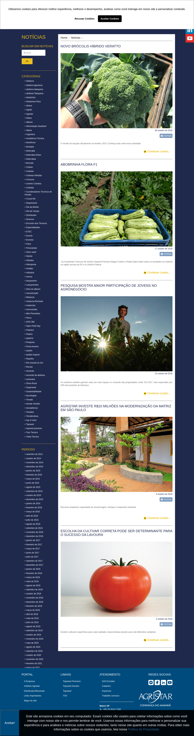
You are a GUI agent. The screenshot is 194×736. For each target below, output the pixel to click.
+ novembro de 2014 (34, 462)
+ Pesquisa (30, 342)
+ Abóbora (29, 81)
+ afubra (28, 105)
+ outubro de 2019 (33, 635)
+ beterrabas (30, 159)
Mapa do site (30, 700)
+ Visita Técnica (32, 437)
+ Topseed (29, 424)
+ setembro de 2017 (34, 561)
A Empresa (29, 681)
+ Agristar (29, 114)
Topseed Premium (72, 681)
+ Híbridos (29, 260)
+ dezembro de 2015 (34, 499)
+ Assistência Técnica (34, 138)
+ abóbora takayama (34, 89)
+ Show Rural (31, 383)
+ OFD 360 (30, 322)
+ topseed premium (33, 428)
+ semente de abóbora (35, 375)
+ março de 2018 (32, 577)
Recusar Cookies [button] (85, 18)
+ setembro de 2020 (34, 651)
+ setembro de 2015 (34, 491)
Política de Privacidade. (144, 729)
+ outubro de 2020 (33, 655)
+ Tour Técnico (31, 432)
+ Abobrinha (30, 97)
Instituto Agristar (32, 686)
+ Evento (29, 236)
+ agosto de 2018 (32, 585)
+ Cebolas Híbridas (33, 175)
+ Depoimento (31, 203)
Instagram (151, 682)
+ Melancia (29, 297)
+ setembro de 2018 (34, 589)
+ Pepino (29, 334)
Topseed (67, 691)
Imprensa (106, 691)
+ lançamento (31, 281)
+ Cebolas (29, 171)
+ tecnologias (31, 395)
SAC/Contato (108, 681)
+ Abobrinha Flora (33, 101)
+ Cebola (29, 167)
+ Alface (28, 118)
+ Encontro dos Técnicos (36, 223)
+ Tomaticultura (31, 416)
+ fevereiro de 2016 (33, 507)
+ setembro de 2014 (34, 454)
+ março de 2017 (32, 548)
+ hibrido (28, 256)
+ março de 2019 (32, 610)
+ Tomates (29, 412)
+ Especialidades (32, 227)
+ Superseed (30, 387)
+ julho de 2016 (31, 520)
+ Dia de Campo (32, 211)
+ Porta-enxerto (32, 346)
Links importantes (32, 695)
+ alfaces (29, 122)
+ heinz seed (30, 252)
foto (166, 136)
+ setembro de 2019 (34, 630)
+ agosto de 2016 (32, 524)
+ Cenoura (29, 179)
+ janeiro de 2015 (32, 470)
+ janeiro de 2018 (32, 569)
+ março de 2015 (32, 479)
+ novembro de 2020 (34, 659)
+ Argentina (30, 134)
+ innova (28, 277)
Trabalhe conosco (110, 695)
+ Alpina (28, 130)
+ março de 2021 (32, 667)
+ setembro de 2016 (34, 528)
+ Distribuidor (31, 215)
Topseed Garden (71, 686)
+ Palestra (29, 330)
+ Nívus (28, 318)
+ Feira (28, 244)
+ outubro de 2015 (33, 495)
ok (27, 61)
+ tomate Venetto (32, 404)
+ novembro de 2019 (34, 639)
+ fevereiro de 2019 (33, 606)
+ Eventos (29, 240)
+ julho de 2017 (31, 557)
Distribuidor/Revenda (34, 691)
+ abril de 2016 (31, 516)
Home (64, 37)
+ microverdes (31, 309)
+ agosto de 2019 (32, 626)
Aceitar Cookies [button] (110, 18)
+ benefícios (30, 142)
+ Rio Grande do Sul (34, 363)
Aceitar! (10, 723)
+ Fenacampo (31, 248)
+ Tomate (29, 399)
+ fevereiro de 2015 (33, 475)
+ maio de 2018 (32, 581)
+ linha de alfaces (32, 289)
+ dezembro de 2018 (34, 602)
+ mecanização (31, 293)
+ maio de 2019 (32, 618)
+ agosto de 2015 (32, 487)
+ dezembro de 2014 (34, 466)
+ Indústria (29, 272)
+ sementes (30, 379)
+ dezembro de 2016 (34, 536)
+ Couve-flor (30, 199)
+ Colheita (29, 188)
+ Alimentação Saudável (35, 126)
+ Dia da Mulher (32, 207)
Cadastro (106, 686)
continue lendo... (158, 151)
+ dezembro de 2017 (34, 565)
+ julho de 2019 (31, 622)
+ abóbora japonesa (34, 85)
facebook (157, 682)
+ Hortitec (29, 268)
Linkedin (163, 682)
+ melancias (30, 305)
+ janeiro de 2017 (32, 540)
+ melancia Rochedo (34, 301)
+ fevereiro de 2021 (33, 663)
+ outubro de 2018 (33, 593)
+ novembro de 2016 (34, 532)
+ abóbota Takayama (34, 93)
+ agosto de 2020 (32, 647)
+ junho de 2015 (32, 483)
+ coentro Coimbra (33, 183)
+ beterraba (30, 151)
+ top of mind (30, 420)
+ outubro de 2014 (33, 458)
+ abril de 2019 (31, 614)
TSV (65, 695)
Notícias (75, 37)
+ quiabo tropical (32, 354)
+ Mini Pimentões (32, 313)
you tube (169, 682)
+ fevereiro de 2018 (33, 573)
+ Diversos (29, 219)
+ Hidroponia (30, 264)
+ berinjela (29, 147)
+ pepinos (29, 338)
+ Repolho (29, 359)
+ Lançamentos (31, 285)
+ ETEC (28, 231)
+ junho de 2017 (32, 553)
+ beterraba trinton (33, 155)
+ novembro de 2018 (34, 598)
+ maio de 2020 (32, 643)
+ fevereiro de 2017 (33, 544)
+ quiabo (28, 350)
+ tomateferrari (31, 408)
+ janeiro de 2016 (32, 503)
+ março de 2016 (32, 511)
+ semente (29, 371)
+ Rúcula (29, 367)
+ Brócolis (29, 163)
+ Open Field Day (32, 326)
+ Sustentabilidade (33, 391)
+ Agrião (28, 110)
